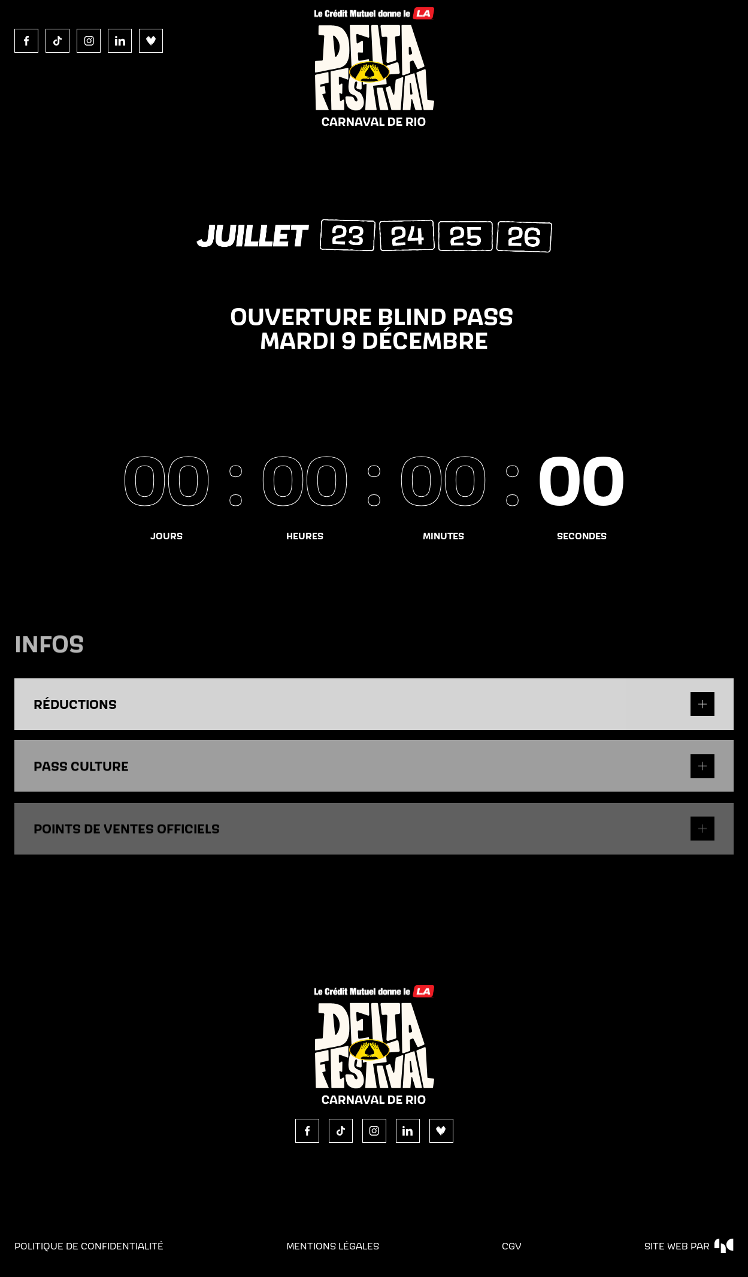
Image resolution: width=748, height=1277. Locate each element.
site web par (689, 1246)
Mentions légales (332, 1246)
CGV (512, 1246)
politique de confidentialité (88, 1246)
